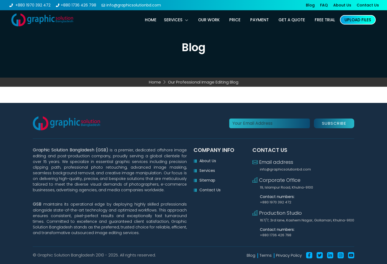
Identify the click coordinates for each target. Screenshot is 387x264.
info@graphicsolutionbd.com (133, 5)
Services (173, 20)
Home (150, 20)
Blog (310, 5)
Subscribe (334, 123)
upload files (358, 20)
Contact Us (368, 5)
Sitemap (207, 180)
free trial (325, 20)
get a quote (291, 20)
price (235, 20)
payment (259, 20)
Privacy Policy (289, 255)
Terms (266, 255)
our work (209, 20)
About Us (342, 5)
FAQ (324, 5)
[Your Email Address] (269, 123)
